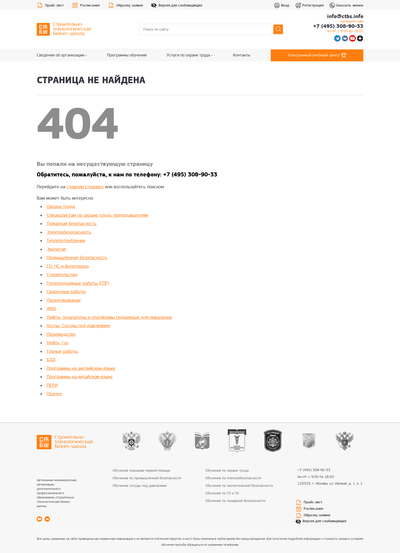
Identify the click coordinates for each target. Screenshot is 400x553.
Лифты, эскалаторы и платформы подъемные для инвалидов (109, 317)
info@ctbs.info (345, 19)
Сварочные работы (66, 291)
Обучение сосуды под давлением (140, 486)
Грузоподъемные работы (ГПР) (78, 283)
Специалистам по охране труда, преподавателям (97, 215)
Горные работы (62, 351)
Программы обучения (127, 55)
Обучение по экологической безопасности (239, 486)
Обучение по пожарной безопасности (235, 501)
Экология (56, 249)
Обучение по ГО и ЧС (222, 493)
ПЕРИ (52, 385)
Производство (61, 334)
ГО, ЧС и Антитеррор (68, 266)
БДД (51, 360)
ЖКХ (51, 308)
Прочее (54, 394)
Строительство (62, 274)
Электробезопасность (69, 232)
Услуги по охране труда (190, 55)
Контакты (241, 55)
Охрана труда (61, 206)
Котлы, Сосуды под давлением (78, 326)
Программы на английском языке (81, 368)
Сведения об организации (62, 55)
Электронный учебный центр (317, 55)
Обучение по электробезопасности (233, 478)
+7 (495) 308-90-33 (338, 29)
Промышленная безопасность (77, 257)
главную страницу (85, 187)
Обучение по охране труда (227, 471)
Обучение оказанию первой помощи (141, 471)
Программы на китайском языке (80, 377)
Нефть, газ (57, 343)
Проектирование (64, 300)
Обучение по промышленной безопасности (147, 478)
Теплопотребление (66, 240)
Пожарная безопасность (71, 223)
